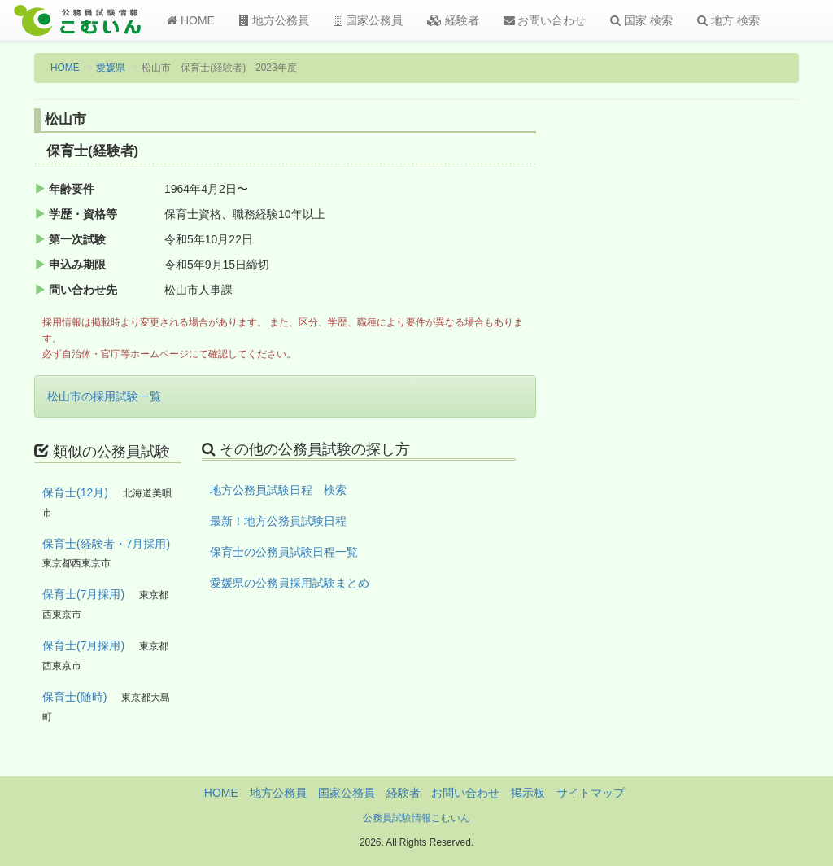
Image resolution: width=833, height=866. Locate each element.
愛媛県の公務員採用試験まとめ (289, 582)
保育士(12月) (75, 492)
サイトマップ (590, 792)
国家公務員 (368, 20)
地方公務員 (274, 20)
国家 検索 (641, 20)
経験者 (453, 20)
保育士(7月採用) (83, 594)
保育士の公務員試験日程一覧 (284, 551)
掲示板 (528, 792)
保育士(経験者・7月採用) (106, 543)
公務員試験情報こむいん (416, 818)
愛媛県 (110, 67)
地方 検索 (728, 20)
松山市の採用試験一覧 (104, 396)
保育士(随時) (74, 696)
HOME (191, 20)
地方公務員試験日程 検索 (278, 489)
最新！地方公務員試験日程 (278, 520)
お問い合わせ (545, 20)
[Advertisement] (712, 377)
